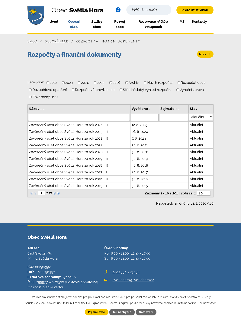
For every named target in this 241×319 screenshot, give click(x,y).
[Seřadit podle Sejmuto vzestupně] (179, 108)
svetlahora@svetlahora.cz (133, 280)
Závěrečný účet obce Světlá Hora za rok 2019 (69, 159)
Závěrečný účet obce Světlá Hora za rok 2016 (69, 179)
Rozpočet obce (193, 83)
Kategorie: (35, 82)
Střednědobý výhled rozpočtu (147, 90)
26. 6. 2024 (140, 132)
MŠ (182, 21)
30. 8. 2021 (140, 145)
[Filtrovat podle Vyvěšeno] (145, 117)
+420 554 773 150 (126, 272)
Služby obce (96, 24)
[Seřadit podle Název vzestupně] (44, 108)
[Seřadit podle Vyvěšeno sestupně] (150, 109)
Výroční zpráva (192, 90)
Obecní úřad (74, 24)
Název (35, 109)
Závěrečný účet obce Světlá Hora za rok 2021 (69, 145)
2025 (100, 83)
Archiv (134, 83)
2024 (85, 83)
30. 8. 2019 (140, 159)
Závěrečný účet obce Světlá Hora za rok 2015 (69, 186)
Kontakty (199, 21)
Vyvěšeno (140, 109)
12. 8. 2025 (139, 125)
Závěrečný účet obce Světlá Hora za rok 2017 (69, 172)
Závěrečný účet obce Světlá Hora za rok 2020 (69, 152)
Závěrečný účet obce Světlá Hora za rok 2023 (69, 132)
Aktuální (196, 125)
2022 (53, 83)
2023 (69, 83)
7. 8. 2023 (139, 138)
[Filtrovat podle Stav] (201, 117)
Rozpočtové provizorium (94, 90)
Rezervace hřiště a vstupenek (153, 24)
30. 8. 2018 (140, 165)
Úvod (54, 21)
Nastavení (146, 312)
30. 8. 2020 (140, 152)
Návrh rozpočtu (159, 83)
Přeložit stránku (195, 10)
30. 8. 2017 (140, 172)
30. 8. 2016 (140, 179)
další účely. (204, 297)
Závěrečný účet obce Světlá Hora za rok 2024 (69, 125)
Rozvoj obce (119, 24)
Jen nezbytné (122, 312)
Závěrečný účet (45, 97)
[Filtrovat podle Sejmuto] (174, 117)
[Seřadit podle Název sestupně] (44, 109)
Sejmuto (168, 109)
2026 (116, 83)
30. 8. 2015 (140, 186)
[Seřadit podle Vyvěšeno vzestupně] (150, 108)
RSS (205, 54)
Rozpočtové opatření (50, 90)
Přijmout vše (96, 312)
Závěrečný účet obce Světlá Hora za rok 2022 (69, 138)
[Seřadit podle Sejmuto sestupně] (179, 109)
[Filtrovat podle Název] (79, 117)
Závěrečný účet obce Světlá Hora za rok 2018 (69, 165)
